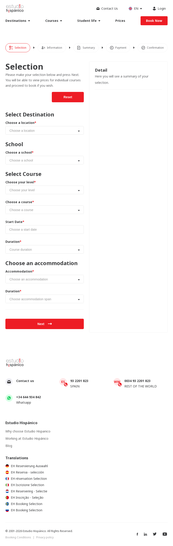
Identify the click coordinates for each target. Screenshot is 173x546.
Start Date (14, 221)
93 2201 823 (79, 381)
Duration (13, 241)
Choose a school (19, 152)
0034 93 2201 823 (137, 381)
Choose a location (20, 122)
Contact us (25, 381)
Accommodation (19, 271)
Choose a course (19, 202)
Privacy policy (45, 537)
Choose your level (20, 182)
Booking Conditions (18, 537)
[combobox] (45, 130)
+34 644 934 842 (28, 397)
